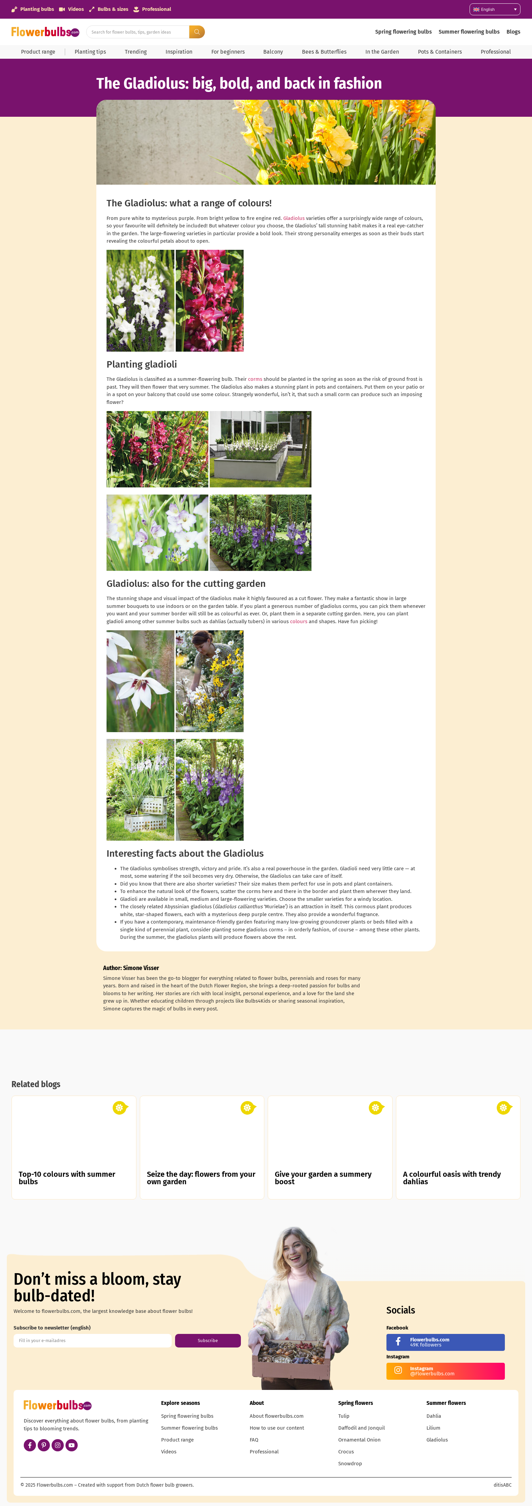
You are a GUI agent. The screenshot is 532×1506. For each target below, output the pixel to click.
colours (298, 621)
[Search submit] (197, 31)
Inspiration (179, 52)
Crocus (346, 1452)
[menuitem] (495, 9)
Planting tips (90, 52)
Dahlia (433, 1416)
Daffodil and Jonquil (361, 1428)
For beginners (228, 52)
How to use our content (277, 1428)
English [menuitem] (488, 9)
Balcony (273, 52)
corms (255, 379)
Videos (168, 1452)
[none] (495, 9)
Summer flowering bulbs (469, 32)
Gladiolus (294, 218)
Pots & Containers (440, 52)
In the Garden (382, 52)
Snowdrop (350, 1464)
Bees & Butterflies (324, 52)
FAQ (254, 1440)
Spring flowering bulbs (403, 32)
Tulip (343, 1416)
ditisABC (503, 1485)
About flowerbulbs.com (277, 1416)
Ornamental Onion (359, 1440)
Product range (38, 52)
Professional (496, 52)
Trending (136, 52)
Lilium (433, 1428)
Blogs (513, 32)
